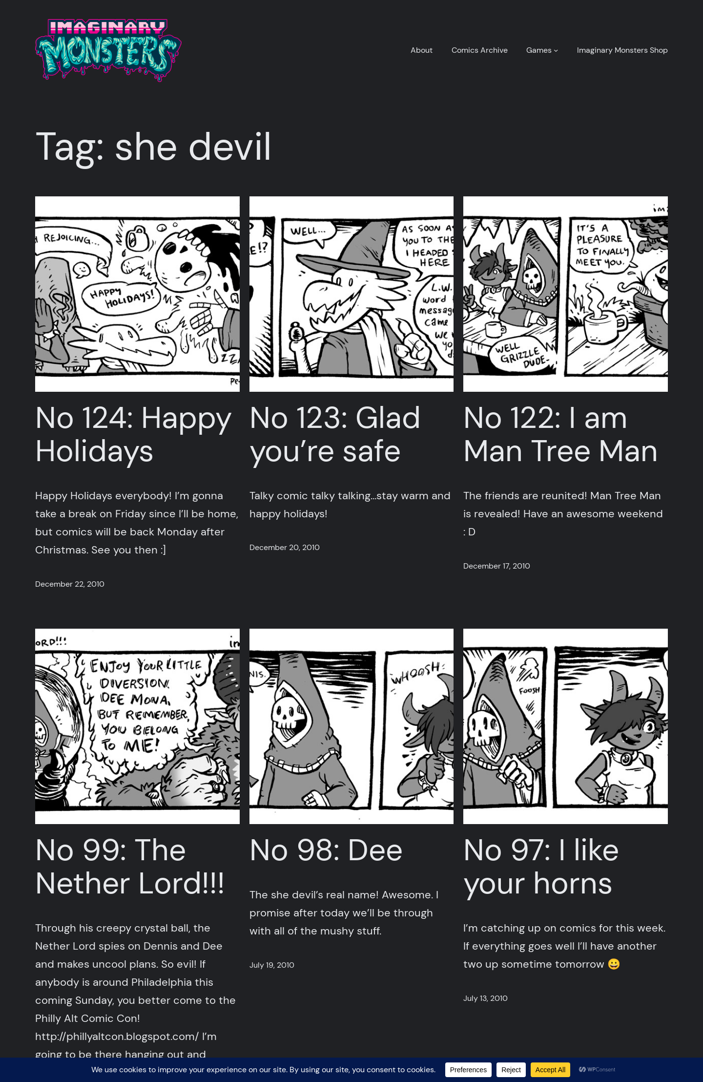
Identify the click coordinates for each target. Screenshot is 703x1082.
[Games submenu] (556, 50)
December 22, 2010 (69, 584)
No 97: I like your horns (541, 867)
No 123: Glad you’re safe (335, 435)
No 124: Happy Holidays (133, 435)
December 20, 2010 (284, 547)
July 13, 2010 (485, 998)
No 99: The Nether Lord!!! (130, 867)
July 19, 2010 (271, 965)
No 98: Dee (326, 850)
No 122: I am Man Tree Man (560, 435)
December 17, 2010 (496, 566)
